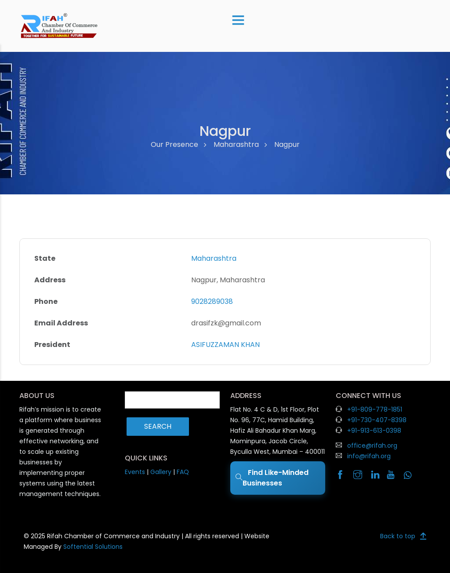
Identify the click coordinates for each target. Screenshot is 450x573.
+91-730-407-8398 (376, 420)
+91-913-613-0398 (374, 430)
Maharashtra (236, 144)
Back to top (397, 536)
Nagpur (287, 144)
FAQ (183, 471)
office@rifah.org (372, 445)
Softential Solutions (93, 546)
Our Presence (174, 144)
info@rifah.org (369, 456)
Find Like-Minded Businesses (272, 477)
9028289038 (212, 301)
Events (135, 471)
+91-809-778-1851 (374, 409)
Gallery (160, 471)
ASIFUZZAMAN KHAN (225, 344)
